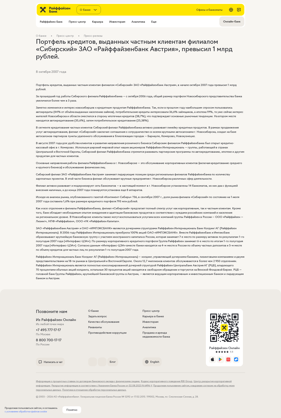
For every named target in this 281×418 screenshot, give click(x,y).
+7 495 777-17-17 (48, 330)
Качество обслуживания (103, 322)
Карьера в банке (153, 316)
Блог (113, 362)
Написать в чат (50, 362)
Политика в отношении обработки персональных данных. (94, 389)
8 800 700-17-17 (48, 340)
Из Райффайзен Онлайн (56, 320)
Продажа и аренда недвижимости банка (156, 334)
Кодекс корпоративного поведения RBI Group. (167, 381)
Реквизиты (95, 327)
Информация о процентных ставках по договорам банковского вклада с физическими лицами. (88, 381)
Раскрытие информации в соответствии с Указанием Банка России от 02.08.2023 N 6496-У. (102, 385)
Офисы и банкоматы (209, 10)
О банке (93, 311)
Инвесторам (150, 322)
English (152, 362)
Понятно (71, 410)
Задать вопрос (97, 316)
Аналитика (149, 327)
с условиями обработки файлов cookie (26, 411)
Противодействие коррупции (107, 332)
